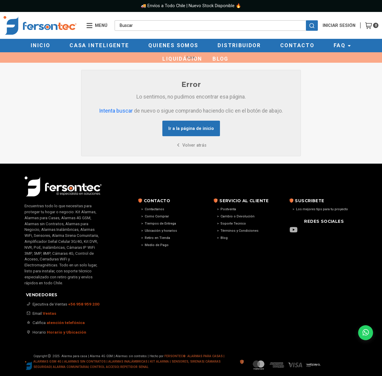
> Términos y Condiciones (237, 230)
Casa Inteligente (99, 45)
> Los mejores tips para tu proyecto (320, 209)
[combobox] (216, 25)
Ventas (49, 313)
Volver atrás (191, 145)
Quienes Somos (173, 45)
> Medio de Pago (155, 245)
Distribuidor (239, 45)
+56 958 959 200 (83, 304)
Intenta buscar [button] (116, 111)
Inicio (40, 45)
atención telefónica (66, 322)
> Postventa (226, 209)
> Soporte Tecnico (231, 223)
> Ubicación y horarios (159, 230)
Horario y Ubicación (66, 332)
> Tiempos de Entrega (158, 223)
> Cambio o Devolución (236, 216)
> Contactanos (152, 209)
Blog (220, 59)
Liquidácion (182, 59)
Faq (342, 45)
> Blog (222, 238)
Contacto (297, 45)
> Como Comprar (155, 216)
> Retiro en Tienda (155, 238)
